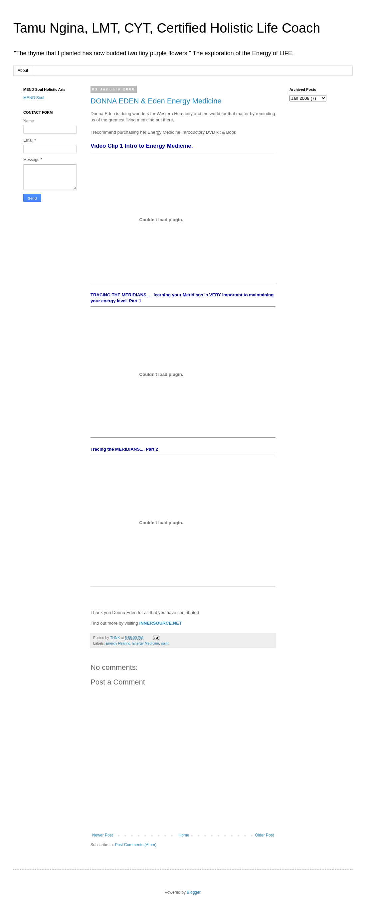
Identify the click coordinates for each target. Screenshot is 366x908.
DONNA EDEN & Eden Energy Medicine (156, 101)
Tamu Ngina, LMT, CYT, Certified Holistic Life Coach (166, 28)
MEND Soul (33, 97)
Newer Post (102, 835)
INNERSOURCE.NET (160, 623)
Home (184, 835)
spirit (165, 643)
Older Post (264, 835)
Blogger (193, 892)
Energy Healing (118, 643)
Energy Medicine (145, 643)
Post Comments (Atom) (135, 844)
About (23, 70)
